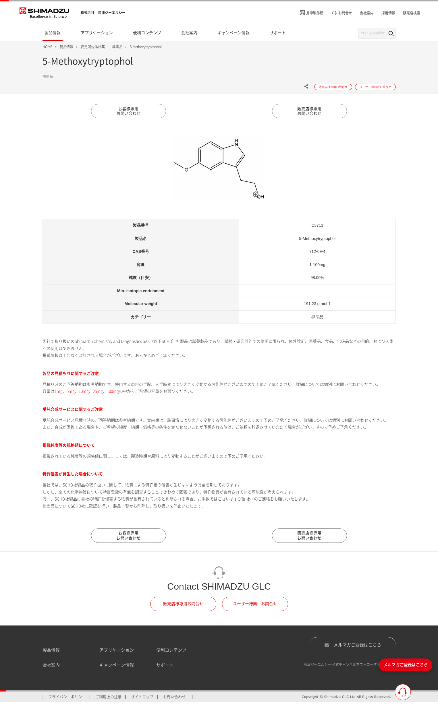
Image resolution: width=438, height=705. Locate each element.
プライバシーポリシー (67, 699)
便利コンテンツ (171, 652)
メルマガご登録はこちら (352, 647)
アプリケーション (116, 652)
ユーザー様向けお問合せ (255, 607)
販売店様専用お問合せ (183, 607)
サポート (164, 668)
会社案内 (51, 668)
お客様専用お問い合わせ (129, 112)
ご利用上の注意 (108, 699)
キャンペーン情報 (116, 668)
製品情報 (51, 652)
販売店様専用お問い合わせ (310, 112)
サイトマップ (142, 699)
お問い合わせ (174, 699)
